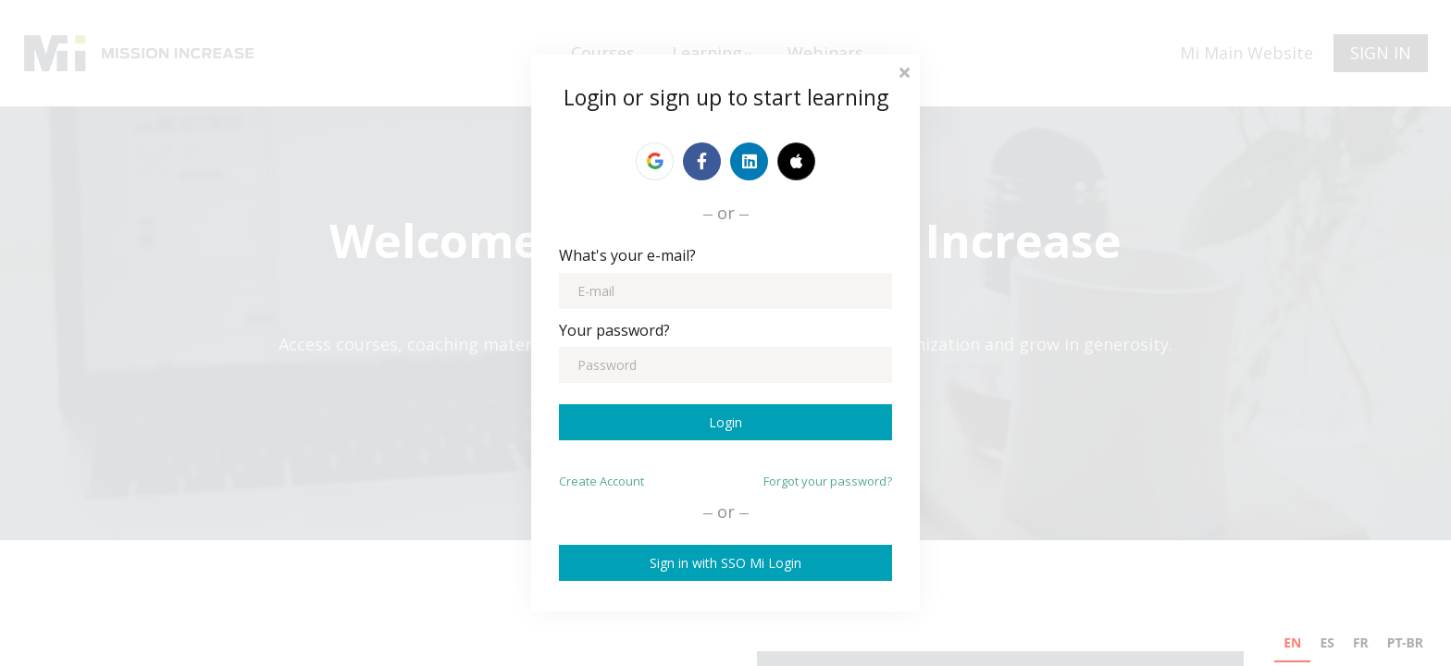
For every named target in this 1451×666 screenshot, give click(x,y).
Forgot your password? (827, 481)
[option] (1327, 645)
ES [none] (1327, 642)
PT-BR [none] (1405, 642)
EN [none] (1292, 642)
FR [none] (1361, 642)
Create (601, 481)
